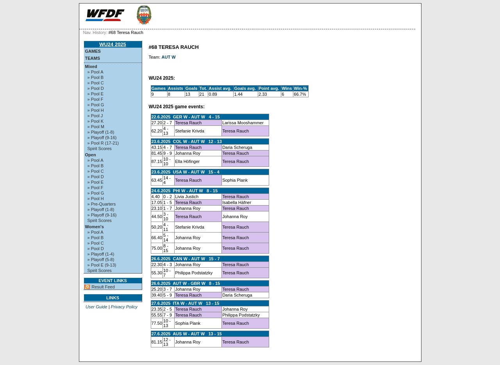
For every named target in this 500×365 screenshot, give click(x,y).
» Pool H (96, 110)
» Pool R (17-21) (103, 143)
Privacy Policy (124, 306)
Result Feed (103, 286)
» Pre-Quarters (102, 204)
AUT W (169, 57)
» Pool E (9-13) (102, 265)
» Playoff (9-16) (102, 137)
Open (90, 154)
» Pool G (96, 104)
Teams (92, 58)
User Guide (96, 306)
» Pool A (96, 72)
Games (93, 51)
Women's (94, 226)
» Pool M (96, 126)
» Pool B (96, 77)
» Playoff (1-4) (101, 254)
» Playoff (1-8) (101, 132)
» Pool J (95, 115)
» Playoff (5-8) (101, 259)
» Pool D (96, 88)
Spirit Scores (100, 148)
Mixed (91, 66)
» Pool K (96, 121)
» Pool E (96, 93)
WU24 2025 (112, 44)
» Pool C (96, 83)
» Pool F (96, 99)
